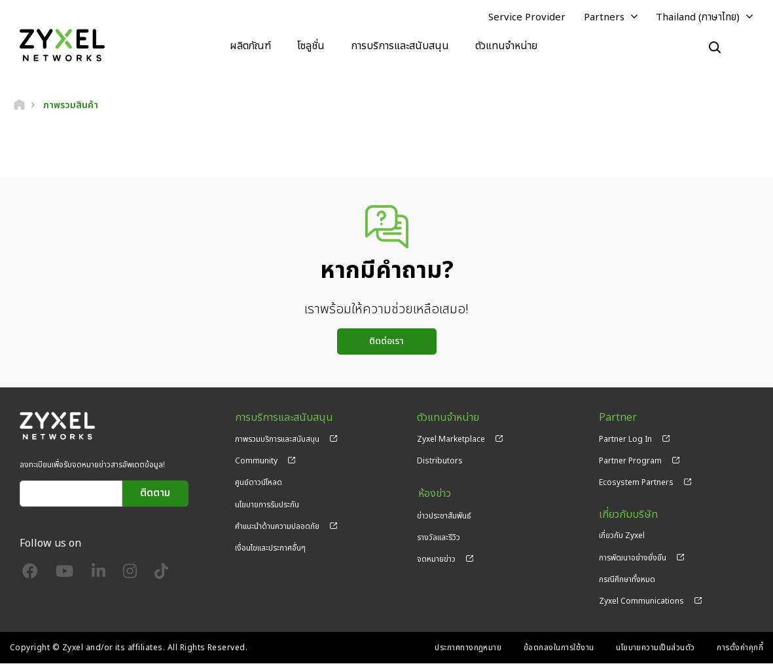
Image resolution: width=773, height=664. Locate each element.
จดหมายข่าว (436, 558)
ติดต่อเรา (386, 342)
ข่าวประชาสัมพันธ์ (444, 514)
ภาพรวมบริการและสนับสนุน (277, 440)
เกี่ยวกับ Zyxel (622, 536)
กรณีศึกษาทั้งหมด (627, 580)
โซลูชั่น (311, 46)
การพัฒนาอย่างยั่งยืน (632, 558)
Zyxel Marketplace (451, 440)
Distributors (440, 461)
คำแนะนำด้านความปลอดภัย (277, 527)
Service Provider (527, 17)
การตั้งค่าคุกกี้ (740, 648)
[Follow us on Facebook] (30, 574)
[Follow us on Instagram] (130, 574)
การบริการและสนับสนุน (400, 46)
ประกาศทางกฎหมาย (468, 648)
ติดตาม (155, 493)
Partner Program (630, 461)
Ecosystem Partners (636, 483)
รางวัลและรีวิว (438, 536)
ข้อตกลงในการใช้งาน (559, 648)
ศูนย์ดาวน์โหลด (258, 483)
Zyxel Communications (641, 602)
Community (256, 461)
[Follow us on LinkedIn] (98, 574)
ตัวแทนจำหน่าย (506, 46)
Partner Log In (625, 440)
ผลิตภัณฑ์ (250, 46)
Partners (604, 17)
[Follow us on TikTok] (161, 574)
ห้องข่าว (433, 493)
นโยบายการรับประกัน (267, 505)
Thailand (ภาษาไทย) (698, 17)
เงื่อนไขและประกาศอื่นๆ (270, 549)
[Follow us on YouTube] (64, 574)
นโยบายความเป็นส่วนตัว (655, 648)
